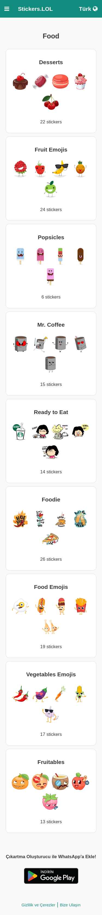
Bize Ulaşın (70, 905)
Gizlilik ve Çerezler (38, 905)
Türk (88, 9)
